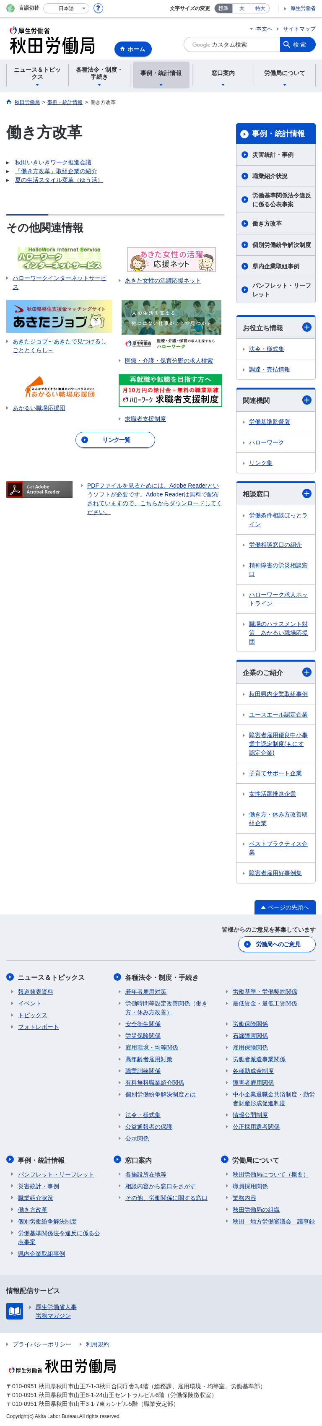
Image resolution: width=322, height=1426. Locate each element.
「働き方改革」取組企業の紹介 (56, 171)
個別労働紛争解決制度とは (160, 1094)
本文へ (264, 28)
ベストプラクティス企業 (278, 848)
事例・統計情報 (278, 134)
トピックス (32, 1014)
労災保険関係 (143, 1035)
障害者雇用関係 (253, 1082)
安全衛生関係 (143, 1023)
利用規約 (97, 1343)
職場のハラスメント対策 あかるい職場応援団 (278, 633)
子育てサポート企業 (275, 773)
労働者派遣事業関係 (259, 1058)
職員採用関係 (250, 1185)
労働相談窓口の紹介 (275, 544)
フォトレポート (38, 1026)
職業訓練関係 (143, 1070)
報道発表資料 (35, 991)
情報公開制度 (250, 1114)
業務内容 (244, 1196)
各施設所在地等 (145, 1173)
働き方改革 (267, 223)
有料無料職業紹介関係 (154, 1082)
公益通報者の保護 (148, 1126)
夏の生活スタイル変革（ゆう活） (59, 180)
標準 (223, 8)
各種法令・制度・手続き (162, 977)
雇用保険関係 (250, 1047)
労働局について (256, 1159)
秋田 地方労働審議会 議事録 (274, 1220)
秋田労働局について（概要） (271, 1173)
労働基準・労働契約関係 (265, 991)
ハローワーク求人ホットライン (278, 599)
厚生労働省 (303, 8)
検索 (300, 44)
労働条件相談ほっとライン (278, 519)
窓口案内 (138, 1159)
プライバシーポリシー (42, 1343)
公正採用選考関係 (256, 1126)
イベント (30, 1003)
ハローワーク (266, 442)
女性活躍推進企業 (272, 793)
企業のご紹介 (277, 672)
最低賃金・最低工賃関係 (265, 1003)
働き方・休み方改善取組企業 (278, 818)
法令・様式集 (266, 348)
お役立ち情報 (277, 327)
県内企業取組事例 (275, 266)
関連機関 (277, 400)
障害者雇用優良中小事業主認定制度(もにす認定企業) (278, 744)
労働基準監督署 (269, 421)
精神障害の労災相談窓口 (278, 569)
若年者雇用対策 (145, 991)
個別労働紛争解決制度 (281, 245)
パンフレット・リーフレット (281, 290)
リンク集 (261, 463)
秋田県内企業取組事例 (278, 694)
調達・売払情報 (269, 369)
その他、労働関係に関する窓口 (166, 1196)
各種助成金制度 (253, 1070)
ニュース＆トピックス (51, 977)
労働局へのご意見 (278, 944)
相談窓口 (277, 493)
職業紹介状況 (270, 176)
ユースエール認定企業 (278, 714)
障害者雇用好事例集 (275, 873)
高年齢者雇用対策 (148, 1058)
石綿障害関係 (250, 1035)
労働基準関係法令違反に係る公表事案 (281, 200)
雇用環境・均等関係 (151, 1047)
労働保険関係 (250, 1023)
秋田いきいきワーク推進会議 (53, 162)
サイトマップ (299, 28)
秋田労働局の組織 (256, 1208)
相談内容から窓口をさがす (160, 1185)
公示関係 (137, 1138)
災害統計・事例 (272, 154)
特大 (260, 8)
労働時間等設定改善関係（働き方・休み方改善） (166, 1007)
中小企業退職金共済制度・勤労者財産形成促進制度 (274, 1098)
